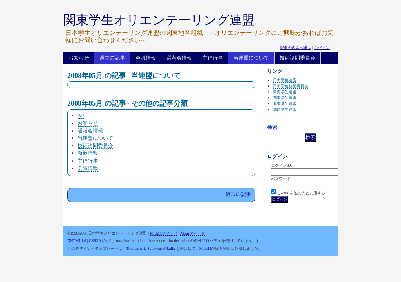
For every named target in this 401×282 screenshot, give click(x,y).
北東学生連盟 (284, 103)
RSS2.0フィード (163, 233)
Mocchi (205, 248)
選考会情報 (179, 58)
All (81, 115)
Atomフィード (192, 233)
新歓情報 (88, 153)
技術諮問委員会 (297, 58)
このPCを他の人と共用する (301, 193)
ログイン (322, 47)
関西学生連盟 (284, 109)
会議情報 (145, 58)
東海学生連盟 (284, 92)
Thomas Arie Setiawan (144, 248)
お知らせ (79, 58)
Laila (171, 248)
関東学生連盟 (284, 98)
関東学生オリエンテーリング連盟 (159, 20)
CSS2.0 (95, 241)
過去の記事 (112, 58)
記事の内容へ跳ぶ (295, 47)
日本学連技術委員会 (290, 86)
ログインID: (281, 165)
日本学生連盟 (284, 80)
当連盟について (251, 58)
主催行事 (212, 58)
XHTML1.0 (76, 241)
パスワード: (281, 179)
